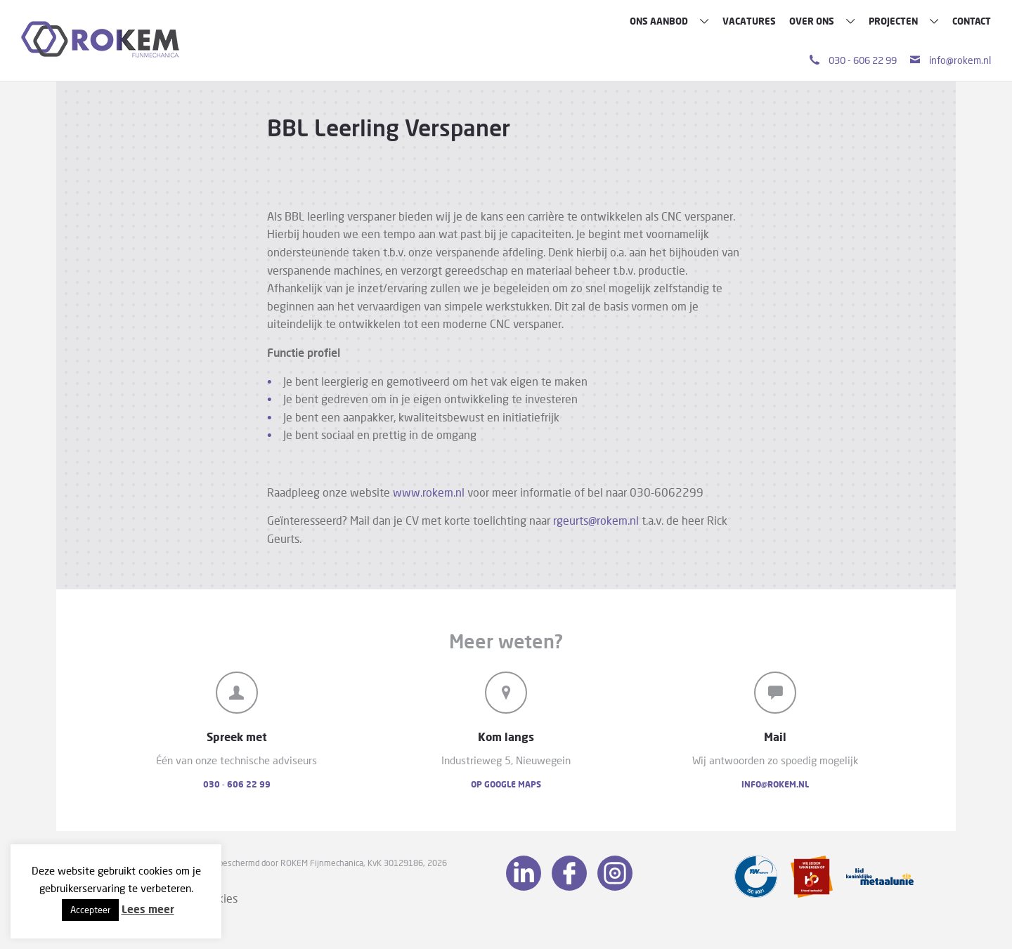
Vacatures (749, 21)
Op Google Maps (506, 784)
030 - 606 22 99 (853, 60)
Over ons (822, 21)
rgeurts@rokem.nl (596, 520)
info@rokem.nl (950, 60)
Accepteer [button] (90, 909)
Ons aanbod (669, 21)
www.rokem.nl (429, 492)
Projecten (904, 21)
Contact (971, 21)
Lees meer (148, 909)
